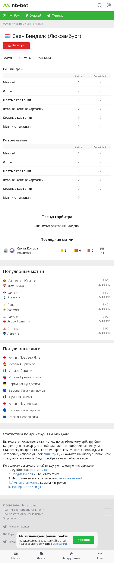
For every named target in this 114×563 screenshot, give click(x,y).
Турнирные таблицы (26, 487)
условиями (60, 544)
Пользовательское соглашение (23, 514)
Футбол (7, 23)
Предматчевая (22, 474)
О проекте (9, 518)
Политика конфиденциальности (23, 510)
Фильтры (16, 45)
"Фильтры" (51, 454)
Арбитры (19, 23)
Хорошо (83, 540)
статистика (38, 470)
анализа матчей (70, 478)
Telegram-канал (16, 526)
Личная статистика (25, 482)
